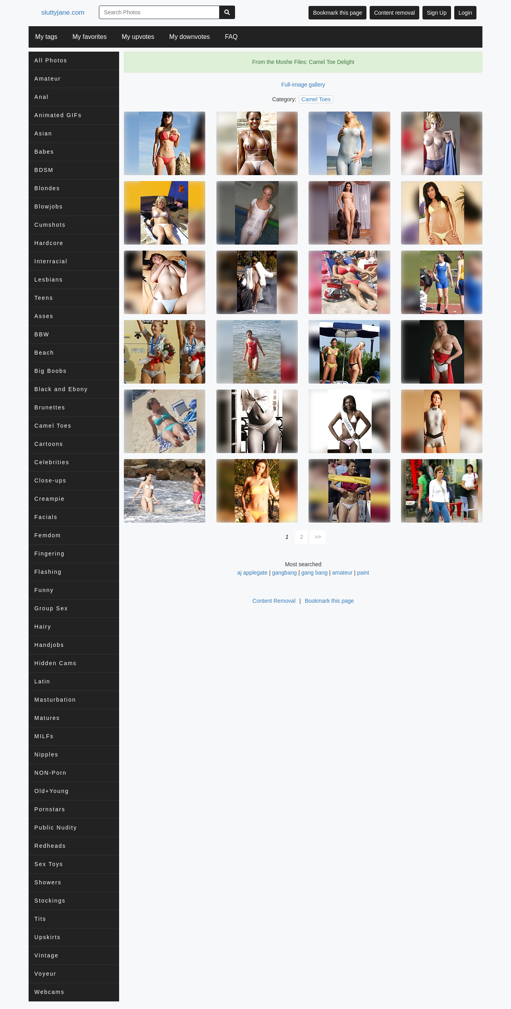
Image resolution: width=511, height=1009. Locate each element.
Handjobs (49, 645)
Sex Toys (49, 864)
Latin (42, 681)
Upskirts (48, 937)
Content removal (394, 13)
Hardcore (49, 243)
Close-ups (51, 480)
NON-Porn (51, 773)
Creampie (50, 499)
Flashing (48, 572)
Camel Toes (53, 426)
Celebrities (52, 462)
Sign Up (437, 13)
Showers (48, 882)
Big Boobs (51, 371)
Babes (44, 152)
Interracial (51, 261)
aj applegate (252, 572)
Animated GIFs (58, 115)
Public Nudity (56, 827)
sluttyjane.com (64, 12)
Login (465, 13)
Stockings (50, 900)
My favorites (89, 36)
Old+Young (52, 791)
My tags (46, 36)
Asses (44, 316)
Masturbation (55, 699)
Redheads (50, 846)
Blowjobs (49, 206)
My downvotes (189, 36)
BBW (42, 334)
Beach (44, 352)
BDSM (44, 170)
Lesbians (49, 279)
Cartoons (49, 444)
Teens (44, 298)
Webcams (50, 992)
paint (363, 572)
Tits (40, 919)
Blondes (47, 188)
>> (317, 537)
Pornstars (50, 809)
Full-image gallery (303, 84)
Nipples (47, 754)
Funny (44, 590)
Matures (47, 718)
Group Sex (51, 608)
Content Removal (274, 601)
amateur (342, 572)
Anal (42, 97)
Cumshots (50, 225)
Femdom (48, 535)
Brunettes (50, 407)
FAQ (231, 36)
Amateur (48, 78)
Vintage (47, 955)
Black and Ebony (61, 389)
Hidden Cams (56, 663)
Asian (43, 133)
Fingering (50, 553)
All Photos (51, 60)
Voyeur (46, 973)
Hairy (43, 626)
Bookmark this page (337, 13)
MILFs (44, 736)
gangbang (284, 572)
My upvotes (138, 36)
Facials (46, 517)
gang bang (314, 572)
